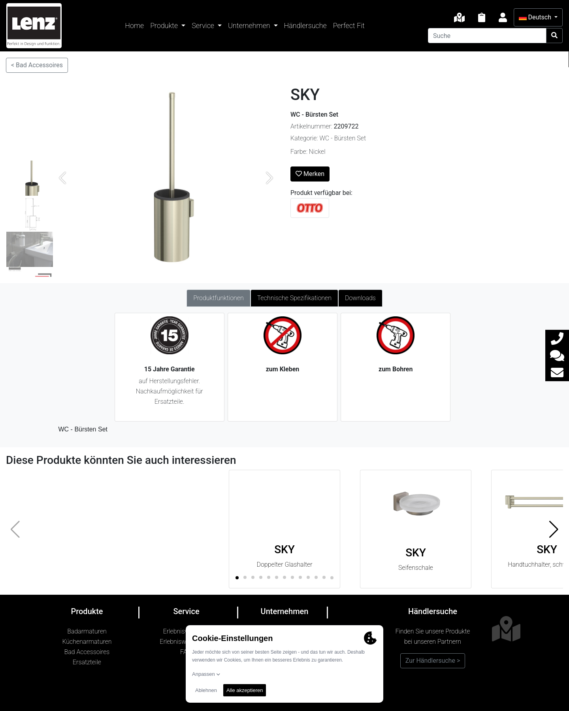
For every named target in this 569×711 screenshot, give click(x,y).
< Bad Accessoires (37, 65)
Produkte (164, 25)
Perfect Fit (349, 25)
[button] (553, 529)
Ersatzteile (87, 662)
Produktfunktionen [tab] (218, 298)
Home (134, 25)
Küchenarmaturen (86, 641)
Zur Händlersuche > (432, 660)
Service (204, 25)
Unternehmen (250, 25)
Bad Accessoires (87, 652)
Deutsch (536, 17)
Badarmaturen (87, 631)
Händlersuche (305, 25)
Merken (310, 174)
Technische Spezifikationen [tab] (294, 298)
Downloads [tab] (360, 298)
